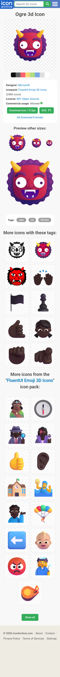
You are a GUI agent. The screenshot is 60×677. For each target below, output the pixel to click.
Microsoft (24, 85)
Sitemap (52, 638)
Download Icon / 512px (22, 110)
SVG (46, 110)
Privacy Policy (11, 638)
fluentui (45, 219)
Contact (50, 633)
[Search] (47, 4)
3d (32, 219)
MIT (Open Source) (28, 98)
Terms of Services (33, 638)
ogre (21, 219)
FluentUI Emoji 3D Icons (32, 89)
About (39, 633)
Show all (30, 617)
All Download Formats (30, 117)
